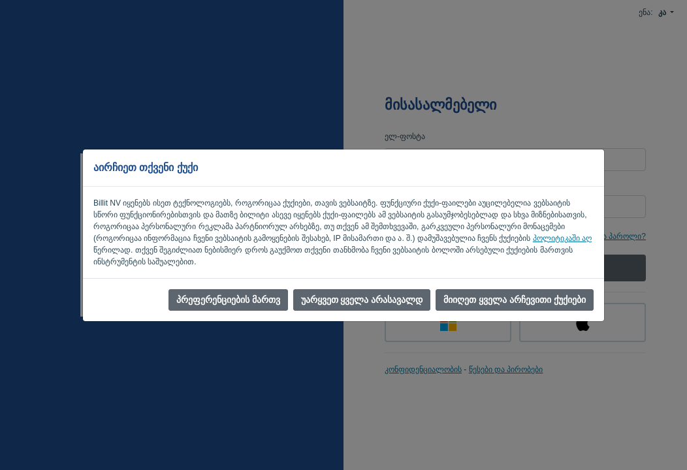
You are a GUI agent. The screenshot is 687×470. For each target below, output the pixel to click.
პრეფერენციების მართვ (228, 299)
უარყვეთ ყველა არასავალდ (362, 299)
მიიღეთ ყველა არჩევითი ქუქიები (514, 299)
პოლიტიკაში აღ (562, 238)
